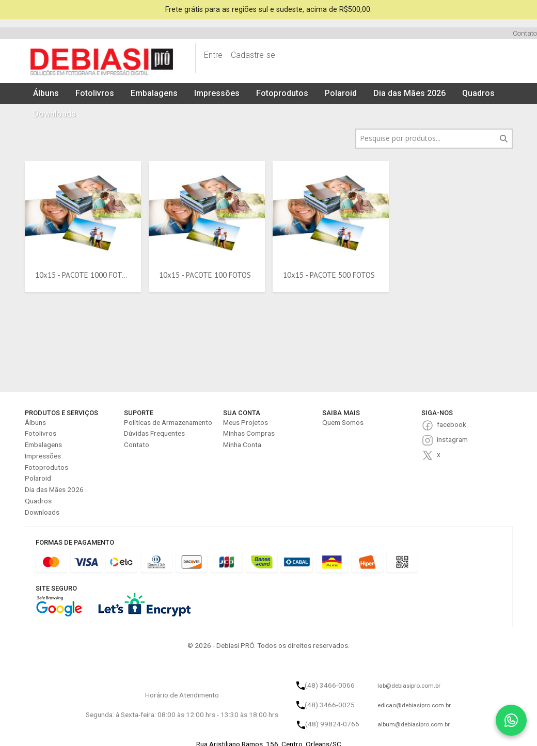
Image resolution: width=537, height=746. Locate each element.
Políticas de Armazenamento (168, 422)
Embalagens (154, 93)
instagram (452, 439)
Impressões (217, 93)
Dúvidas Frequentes (154, 433)
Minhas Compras (249, 433)
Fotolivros (94, 93)
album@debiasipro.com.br (413, 724)
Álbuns (46, 93)
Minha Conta (242, 444)
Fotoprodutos (282, 93)
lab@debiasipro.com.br (408, 685)
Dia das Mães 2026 (409, 93)
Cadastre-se (253, 55)
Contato (525, 33)
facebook (451, 424)
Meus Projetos (245, 422)
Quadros (478, 93)
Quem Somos (343, 422)
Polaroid (341, 93)
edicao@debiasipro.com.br (414, 705)
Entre (213, 55)
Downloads (54, 114)
